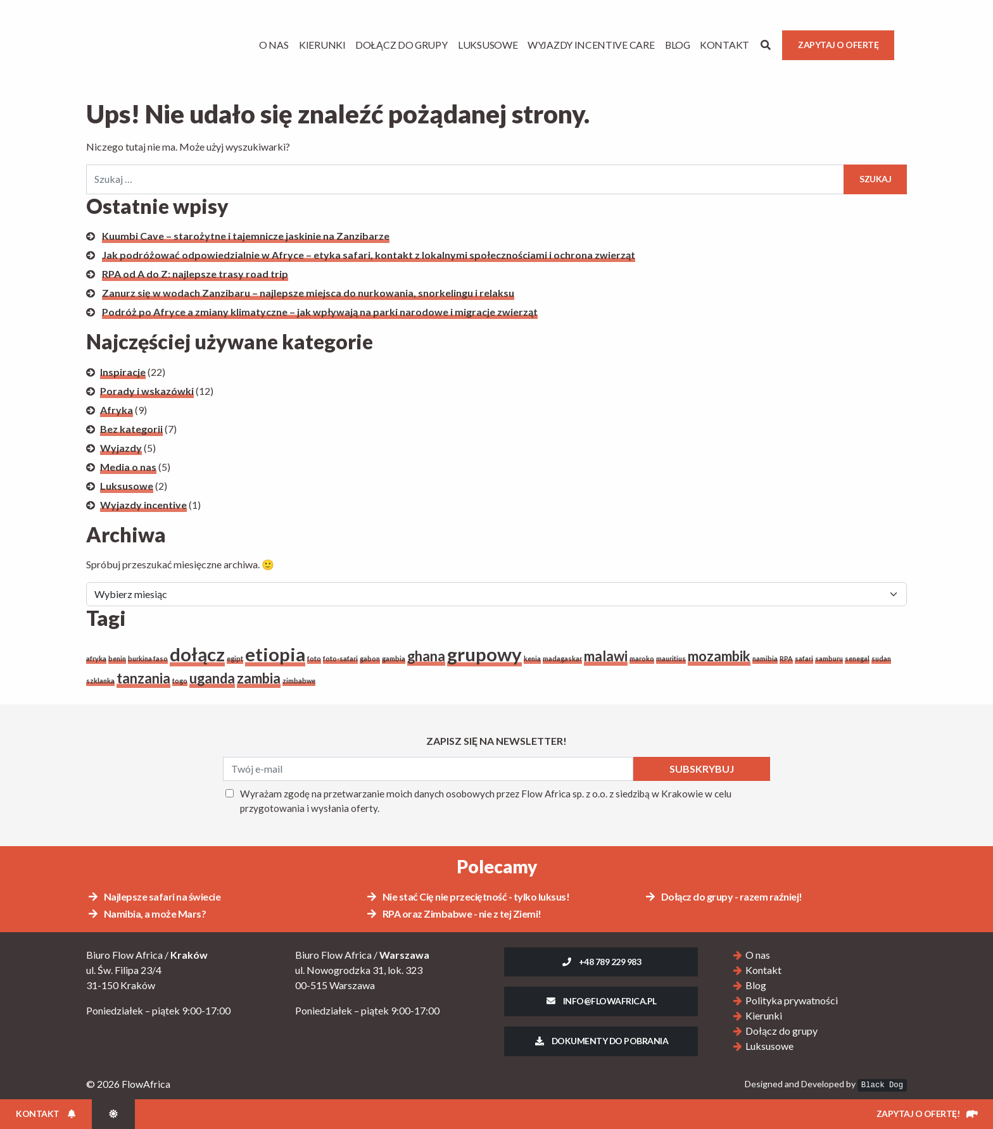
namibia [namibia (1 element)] (765, 658)
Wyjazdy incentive (143, 505)
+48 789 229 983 (601, 961)
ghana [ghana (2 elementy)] (426, 655)
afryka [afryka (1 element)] (96, 658)
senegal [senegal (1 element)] (857, 658)
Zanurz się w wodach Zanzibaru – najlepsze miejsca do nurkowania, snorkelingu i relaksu (308, 293)
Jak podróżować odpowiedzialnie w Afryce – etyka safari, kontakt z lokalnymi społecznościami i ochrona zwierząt (368, 255)
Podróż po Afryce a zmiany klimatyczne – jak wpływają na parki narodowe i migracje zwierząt (320, 312)
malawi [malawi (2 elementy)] (606, 655)
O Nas (274, 45)
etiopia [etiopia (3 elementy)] (275, 654)
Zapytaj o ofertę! (926, 1113)
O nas (757, 955)
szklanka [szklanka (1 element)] (100, 681)
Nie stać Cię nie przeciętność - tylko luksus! (467, 896)
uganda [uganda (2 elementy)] (212, 678)
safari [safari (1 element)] (804, 658)
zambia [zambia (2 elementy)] (259, 678)
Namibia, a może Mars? (146, 914)
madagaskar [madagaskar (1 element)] (562, 658)
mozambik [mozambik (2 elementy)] (719, 655)
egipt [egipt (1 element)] (235, 658)
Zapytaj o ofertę (838, 44)
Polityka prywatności (791, 1000)
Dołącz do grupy (401, 45)
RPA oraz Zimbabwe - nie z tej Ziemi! (453, 914)
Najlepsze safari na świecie (153, 896)
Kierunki (322, 45)
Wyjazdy (121, 448)
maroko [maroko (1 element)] (641, 658)
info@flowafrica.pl (601, 1000)
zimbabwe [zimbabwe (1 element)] (298, 681)
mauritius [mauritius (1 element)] (671, 658)
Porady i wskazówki (147, 391)
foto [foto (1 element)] (314, 658)
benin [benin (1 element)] (117, 658)
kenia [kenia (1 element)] (532, 658)
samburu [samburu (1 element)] (829, 658)
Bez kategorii (131, 429)
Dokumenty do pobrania (601, 1040)
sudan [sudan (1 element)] (881, 658)
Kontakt (724, 45)
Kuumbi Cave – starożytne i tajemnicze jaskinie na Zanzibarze (245, 236)
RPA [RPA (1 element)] (786, 658)
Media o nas (128, 467)
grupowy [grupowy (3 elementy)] (484, 654)
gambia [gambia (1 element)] (393, 658)
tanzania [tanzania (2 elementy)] (143, 678)
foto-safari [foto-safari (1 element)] (340, 658)
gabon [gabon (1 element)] (370, 658)
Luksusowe (487, 45)
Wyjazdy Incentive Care (591, 45)
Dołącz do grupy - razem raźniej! (723, 896)
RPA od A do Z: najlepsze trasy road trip (195, 274)
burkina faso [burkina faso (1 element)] (148, 658)
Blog (677, 45)
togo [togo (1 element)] (179, 681)
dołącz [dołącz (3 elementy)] (197, 654)
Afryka (116, 410)
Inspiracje (123, 372)
